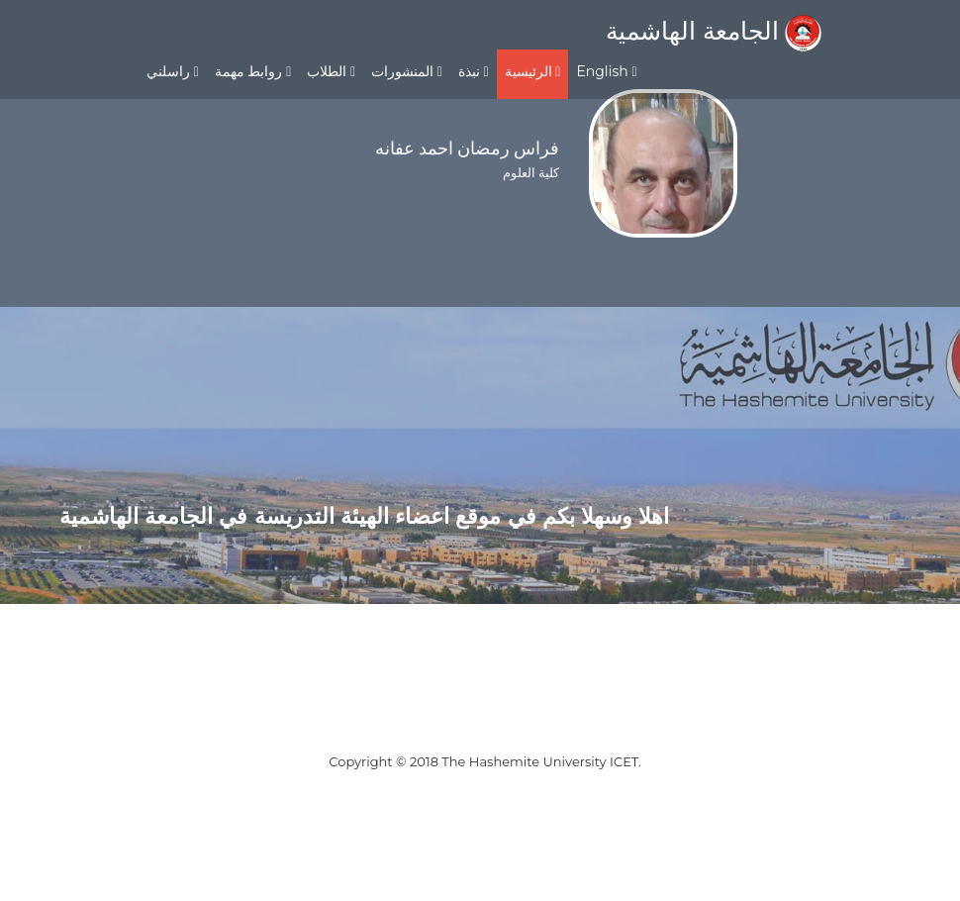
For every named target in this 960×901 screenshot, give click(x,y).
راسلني (172, 71)
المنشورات (406, 71)
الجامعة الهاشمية (713, 31)
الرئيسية (533, 71)
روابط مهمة (253, 71)
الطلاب (331, 71)
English (606, 71)
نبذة (473, 71)
